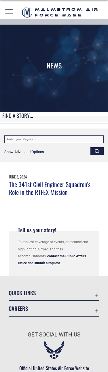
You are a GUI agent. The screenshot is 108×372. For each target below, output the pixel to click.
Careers (18, 308)
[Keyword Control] (54, 139)
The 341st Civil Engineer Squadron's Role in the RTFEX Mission (49, 188)
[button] (9, 12)
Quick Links (22, 293)
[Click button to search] (97, 151)
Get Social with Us (54, 334)
